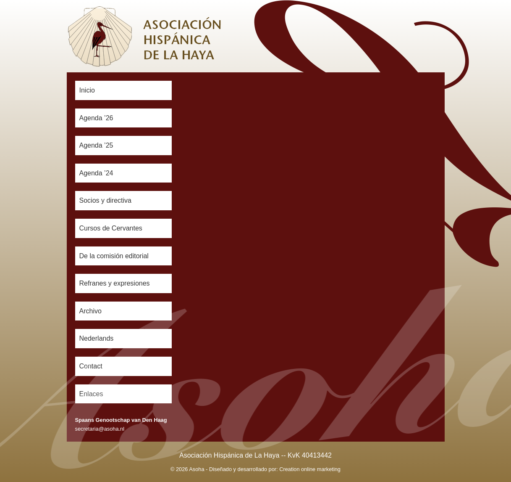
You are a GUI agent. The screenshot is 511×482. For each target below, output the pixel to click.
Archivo (90, 311)
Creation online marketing (310, 469)
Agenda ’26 (96, 118)
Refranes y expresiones (114, 283)
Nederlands (96, 338)
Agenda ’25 (96, 145)
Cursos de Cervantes (110, 228)
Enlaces (91, 393)
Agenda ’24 (96, 173)
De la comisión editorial (114, 256)
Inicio (87, 90)
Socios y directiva (105, 200)
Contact (90, 366)
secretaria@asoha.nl (100, 429)
